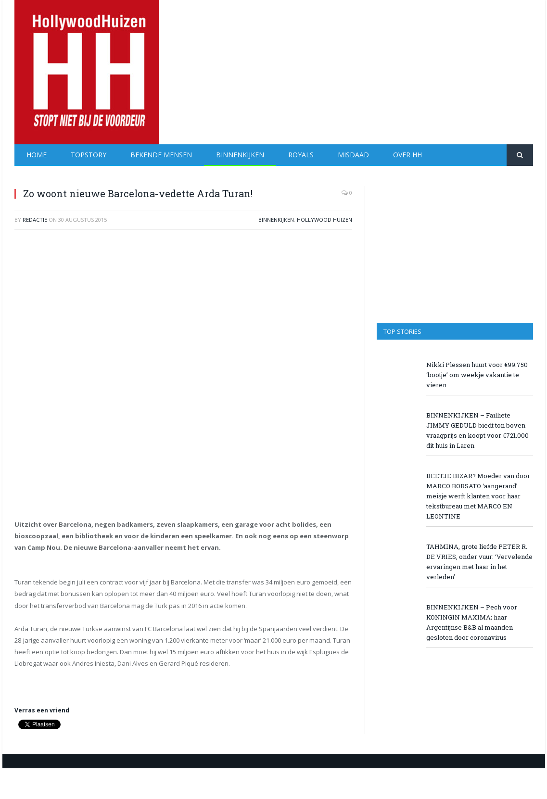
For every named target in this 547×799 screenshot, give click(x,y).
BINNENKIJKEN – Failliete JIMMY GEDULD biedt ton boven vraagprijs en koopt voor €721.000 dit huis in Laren (477, 430)
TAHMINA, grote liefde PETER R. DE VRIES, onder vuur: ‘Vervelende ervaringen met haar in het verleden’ (479, 561)
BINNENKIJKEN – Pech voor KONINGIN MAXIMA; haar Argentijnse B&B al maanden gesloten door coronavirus (471, 622)
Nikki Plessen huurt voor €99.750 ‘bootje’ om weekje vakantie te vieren (477, 374)
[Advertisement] (358, 67)
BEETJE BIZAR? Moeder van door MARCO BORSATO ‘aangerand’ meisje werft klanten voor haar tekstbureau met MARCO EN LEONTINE (478, 495)
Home (36, 154)
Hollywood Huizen (324, 219)
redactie (35, 219)
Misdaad (353, 154)
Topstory (88, 154)
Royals (301, 154)
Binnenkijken (240, 154)
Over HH (407, 154)
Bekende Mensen (161, 154)
